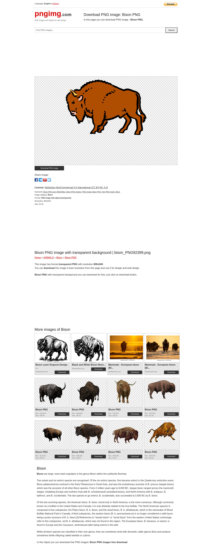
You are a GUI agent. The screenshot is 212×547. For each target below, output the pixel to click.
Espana (55, 4)
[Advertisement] (106, 56)
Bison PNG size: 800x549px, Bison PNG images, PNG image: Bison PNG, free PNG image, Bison (81, 192)
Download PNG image (49, 168)
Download (62, 372)
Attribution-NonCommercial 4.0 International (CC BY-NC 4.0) (76, 187)
